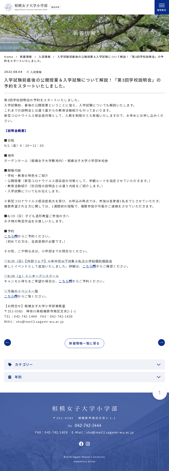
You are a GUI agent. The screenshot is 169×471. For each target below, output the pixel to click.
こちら (9, 236)
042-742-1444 (88, 425)
